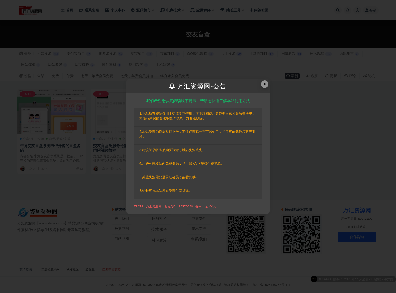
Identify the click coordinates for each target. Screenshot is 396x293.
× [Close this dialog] (265, 83)
